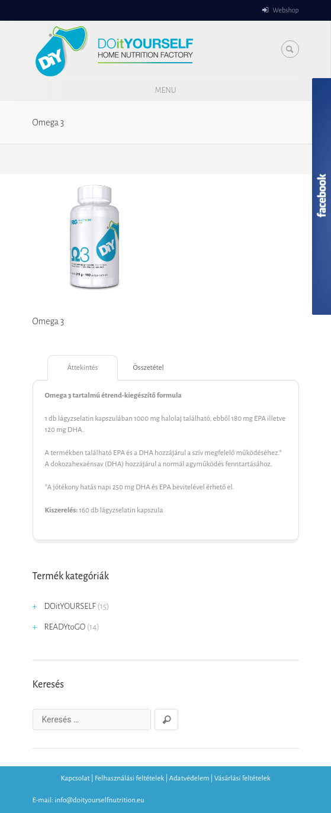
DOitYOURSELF (70, 606)
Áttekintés (83, 368)
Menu (165, 90)
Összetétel (148, 368)
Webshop (285, 10)
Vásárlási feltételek (242, 778)
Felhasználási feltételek (129, 778)
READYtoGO (65, 626)
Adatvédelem (189, 778)
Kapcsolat (74, 778)
